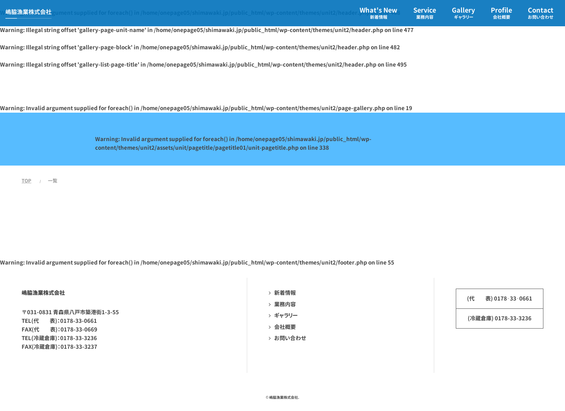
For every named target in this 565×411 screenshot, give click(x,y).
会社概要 (285, 327)
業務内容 (285, 304)
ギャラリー (286, 315)
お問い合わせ (290, 338)
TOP (26, 180)
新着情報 (285, 293)
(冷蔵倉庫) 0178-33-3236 (499, 318)
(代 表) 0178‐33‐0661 (499, 298)
